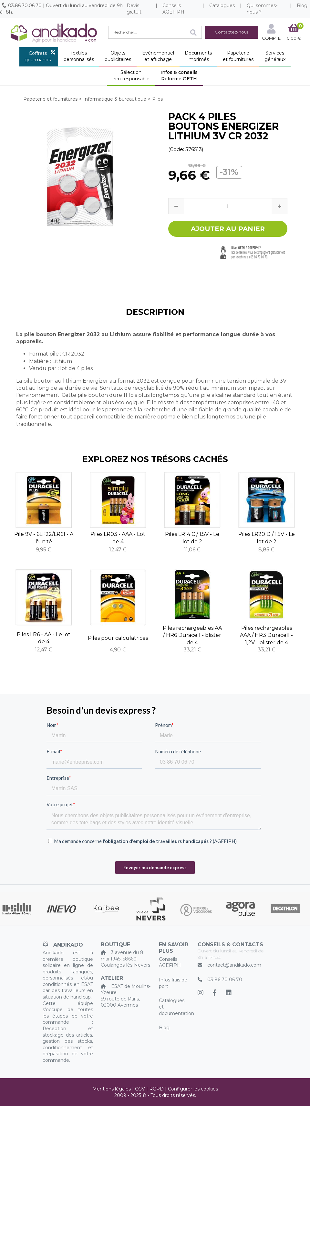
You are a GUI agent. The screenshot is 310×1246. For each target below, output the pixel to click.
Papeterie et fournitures (50, 99)
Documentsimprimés (198, 56)
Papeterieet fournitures (238, 56)
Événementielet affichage (158, 56)
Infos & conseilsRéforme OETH (179, 75)
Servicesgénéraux (274, 56)
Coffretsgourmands (38, 56)
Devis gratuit (134, 9)
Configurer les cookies (193, 1089)
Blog (164, 1027)
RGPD (156, 1089)
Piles (157, 99)
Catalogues (222, 5)
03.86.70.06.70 (25, 5)
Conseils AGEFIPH (173, 9)
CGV (140, 1089)
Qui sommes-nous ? (262, 9)
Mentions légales (111, 1089)
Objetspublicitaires (118, 56)
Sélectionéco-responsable (131, 75)
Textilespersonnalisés (79, 56)
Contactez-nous (231, 32)
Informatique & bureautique (114, 99)
